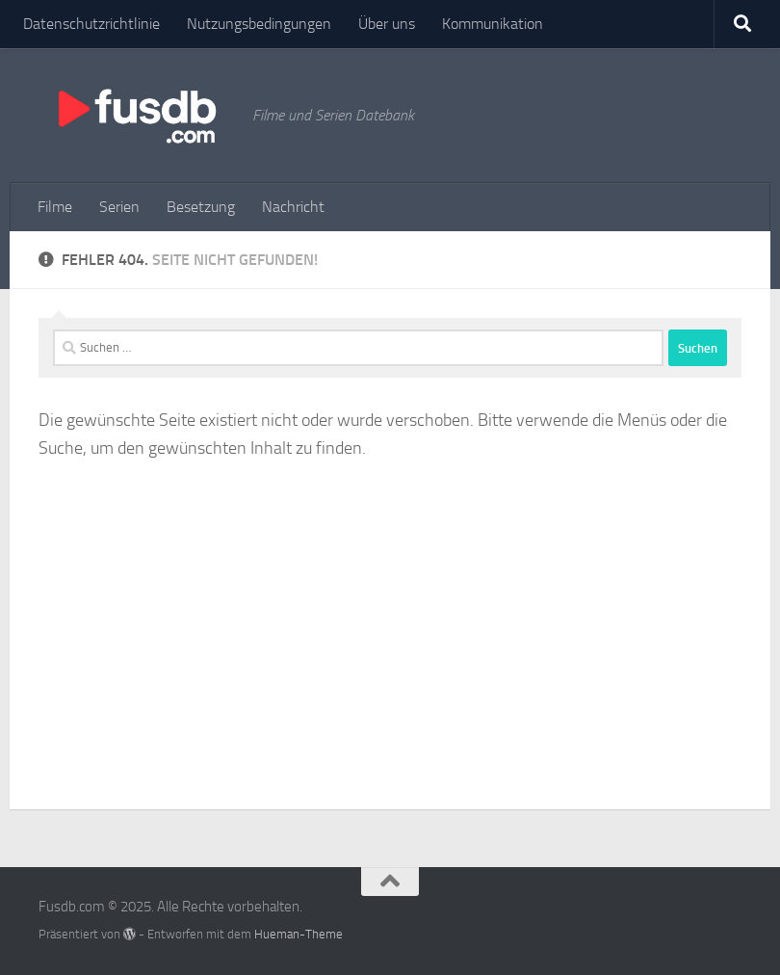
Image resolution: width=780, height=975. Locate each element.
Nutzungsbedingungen (259, 23)
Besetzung (201, 207)
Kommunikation (492, 23)
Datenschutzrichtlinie (91, 23)
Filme (55, 207)
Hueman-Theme (298, 934)
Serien (119, 207)
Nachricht (293, 207)
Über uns (386, 23)
